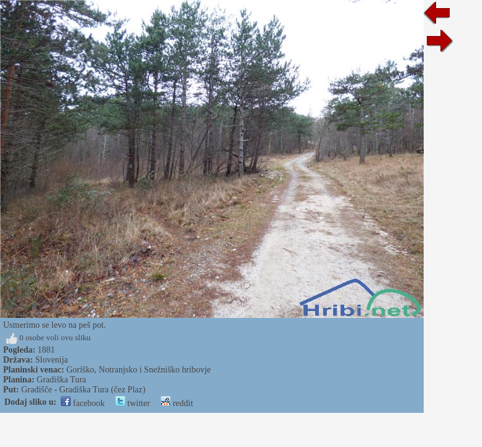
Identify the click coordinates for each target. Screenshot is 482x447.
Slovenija (51, 359)
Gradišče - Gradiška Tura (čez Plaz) (83, 389)
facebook (83, 403)
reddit (177, 403)
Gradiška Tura (61, 379)
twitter (132, 403)
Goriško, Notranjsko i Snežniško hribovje (138, 369)
